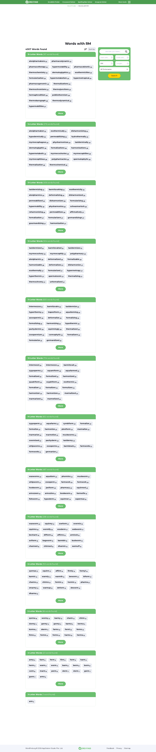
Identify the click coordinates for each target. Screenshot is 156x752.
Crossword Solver (68, 2)
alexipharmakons (38, 61)
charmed (34, 546)
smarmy (33, 588)
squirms (33, 529)
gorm (32, 677)
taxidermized (36, 248)
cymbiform (69, 423)
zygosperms (36, 371)
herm (32, 665)
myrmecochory (37, 254)
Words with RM (83, 6)
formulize (34, 429)
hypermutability (60, 67)
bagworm (48, 541)
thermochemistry (38, 72)
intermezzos (36, 306)
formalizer (35, 388)
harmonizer (35, 393)
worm (54, 665)
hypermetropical (82, 78)
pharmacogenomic (39, 84)
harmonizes (53, 393)
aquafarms (52, 423)
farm (42, 660)
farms (56, 629)
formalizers (73, 335)
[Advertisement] (78, 24)
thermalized (73, 329)
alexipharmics (36, 195)
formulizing (35, 323)
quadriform (35, 382)
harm (83, 660)
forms (56, 635)
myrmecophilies (82, 153)
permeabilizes (57, 212)
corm (32, 671)
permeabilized (37, 201)
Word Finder (71, 6)
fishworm (34, 499)
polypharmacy (78, 254)
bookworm (66, 493)
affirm (59, 571)
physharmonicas (61, 142)
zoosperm (51, 482)
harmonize (51, 429)
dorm (76, 671)
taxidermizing (36, 189)
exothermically (58, 131)
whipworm (35, 482)
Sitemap (127, 748)
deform (61, 588)
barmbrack (70, 446)
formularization (37, 78)
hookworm (35, 488)
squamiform (54, 371)
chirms (46, 582)
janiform (51, 488)
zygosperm (35, 423)
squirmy (49, 524)
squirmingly (54, 329)
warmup (47, 588)
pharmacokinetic (83, 67)
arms (43, 677)
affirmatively (77, 212)
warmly (46, 576)
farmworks (86, 446)
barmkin (62, 541)
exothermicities (83, 72)
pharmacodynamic (61, 61)
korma (32, 629)
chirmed (48, 546)
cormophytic (56, 335)
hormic (72, 582)
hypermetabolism (59, 78)
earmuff (76, 546)
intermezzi (35, 365)
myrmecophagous (38, 142)
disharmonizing (79, 131)
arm (31, 701)
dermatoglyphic (37, 148)
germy (45, 624)
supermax (80, 499)
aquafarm (51, 476)
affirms (61, 535)
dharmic (62, 546)
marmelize (52, 435)
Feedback (110, 748)
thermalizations (62, 84)
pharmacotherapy (38, 67)
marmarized (36, 399)
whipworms (35, 446)
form (73, 660)
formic (59, 582)
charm (71, 618)
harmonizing (54, 323)
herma (81, 635)
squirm (47, 571)
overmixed (35, 440)
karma (69, 624)
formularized (55, 270)
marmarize (35, 435)
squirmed (82, 488)
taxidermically (82, 142)
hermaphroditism (38, 95)
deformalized (55, 259)
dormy (33, 624)
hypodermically (37, 137)
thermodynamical (61, 101)
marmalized (71, 393)
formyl (84, 571)
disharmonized (77, 195)
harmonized (69, 376)
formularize (35, 340)
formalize (85, 423)
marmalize (83, 429)
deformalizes (56, 265)
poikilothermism (61, 95)
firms (32, 635)
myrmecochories (60, 153)
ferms (80, 629)
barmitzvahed (55, 248)
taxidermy (69, 440)
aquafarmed (72, 371)
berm (76, 665)
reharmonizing (37, 212)
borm (87, 665)
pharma (85, 582)
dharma (33, 593)
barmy (58, 618)
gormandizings (76, 218)
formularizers (55, 218)
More (60, 113)
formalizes (52, 388)
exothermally (36, 270)
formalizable (74, 259)
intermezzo (52, 365)
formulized (52, 376)
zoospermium (36, 335)
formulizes (68, 388)
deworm (75, 588)
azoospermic (36, 318)
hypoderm (50, 499)
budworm (77, 541)
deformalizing (56, 195)
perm (54, 671)
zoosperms (53, 446)
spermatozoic (56, 276)
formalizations (59, 148)
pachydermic (36, 329)
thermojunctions (62, 89)
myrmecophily (58, 254)
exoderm (62, 529)
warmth (59, 576)
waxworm (34, 524)
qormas (33, 571)
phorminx (67, 476)
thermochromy (37, 282)
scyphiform (52, 382)
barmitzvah (70, 365)
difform (48, 535)
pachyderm (52, 440)
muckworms (69, 435)
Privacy (119, 748)
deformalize (54, 318)
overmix (78, 524)
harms (68, 635)
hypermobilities (37, 106)
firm (62, 660)
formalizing (72, 318)
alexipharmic (36, 259)
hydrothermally (80, 137)
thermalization (37, 165)
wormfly (48, 529)
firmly (71, 571)
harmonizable (36, 265)
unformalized (57, 282)
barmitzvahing (57, 189)
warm (43, 665)
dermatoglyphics (61, 72)
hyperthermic (36, 276)
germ (87, 671)
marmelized (54, 399)
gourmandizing (37, 223)
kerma (81, 624)
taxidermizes (75, 248)
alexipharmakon (37, 131)
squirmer (65, 499)
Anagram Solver (101, 2)
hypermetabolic (37, 153)
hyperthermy (36, 312)
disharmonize (75, 265)
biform (87, 576)
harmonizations (79, 148)
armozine (50, 493)
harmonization (58, 223)
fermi (68, 629)
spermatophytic (81, 159)
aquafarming (73, 312)
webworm (77, 529)
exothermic (70, 382)
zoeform (64, 524)
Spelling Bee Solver (85, 2)
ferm (53, 660)
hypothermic (72, 323)
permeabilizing (58, 137)
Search (114, 76)
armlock (74, 535)
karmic (33, 576)
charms (33, 582)
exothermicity (76, 189)
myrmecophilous (38, 159)
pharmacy (66, 488)
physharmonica (57, 206)
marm (43, 671)
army (32, 660)
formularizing (77, 201)
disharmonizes (57, 201)
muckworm (83, 476)
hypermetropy (75, 270)
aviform (33, 541)
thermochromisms (38, 89)
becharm (34, 535)
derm (65, 671)
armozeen (34, 493)
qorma (33, 618)
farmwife (82, 493)
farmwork (66, 482)
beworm (74, 576)
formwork (83, 482)
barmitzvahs (54, 306)
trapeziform (54, 312)
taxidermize (72, 306)
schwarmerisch (78, 206)
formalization (36, 218)
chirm (82, 618)
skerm (44, 629)
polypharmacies (60, 159)
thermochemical (58, 165)
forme (44, 635)
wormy (46, 618)
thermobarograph (38, 101)
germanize (52, 452)
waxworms (35, 476)
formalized (35, 376)
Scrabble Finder (54, 2)
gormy (57, 624)
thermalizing (75, 276)
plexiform (67, 429)
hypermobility (36, 206)
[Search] (126, 51)
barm (65, 665)
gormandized (54, 340)
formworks (35, 452)
